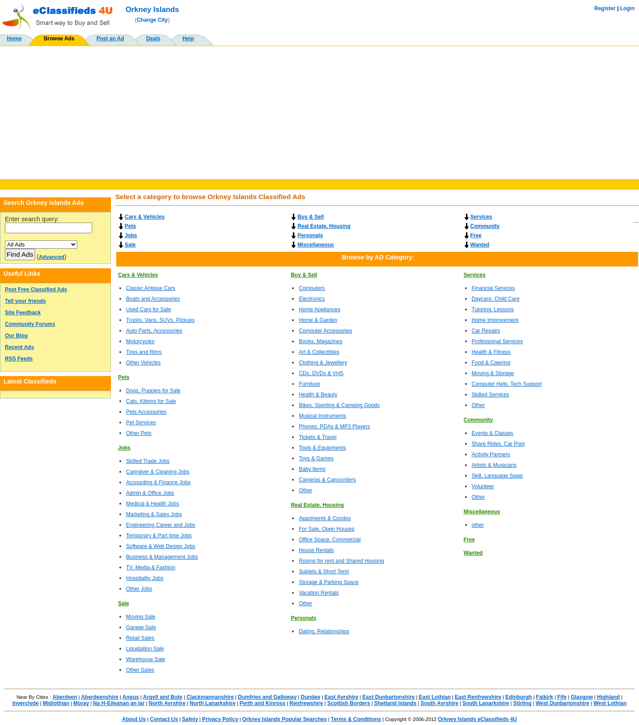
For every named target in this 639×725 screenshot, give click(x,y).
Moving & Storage (493, 373)
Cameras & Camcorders (327, 480)
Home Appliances (319, 309)
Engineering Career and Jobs (160, 525)
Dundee (310, 697)
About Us (134, 719)
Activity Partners (491, 454)
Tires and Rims (144, 352)
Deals (153, 38)
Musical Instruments (322, 416)
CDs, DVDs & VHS (321, 373)
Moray (81, 703)
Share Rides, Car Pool (498, 444)
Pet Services (141, 422)
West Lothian (610, 703)
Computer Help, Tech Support (507, 384)
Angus (130, 697)
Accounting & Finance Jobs (158, 482)
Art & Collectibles (319, 352)
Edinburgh (518, 697)
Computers (312, 288)
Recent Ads (19, 347)
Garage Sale (141, 627)
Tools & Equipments (322, 448)
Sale (130, 245)
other (478, 525)
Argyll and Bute (162, 697)
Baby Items (312, 469)
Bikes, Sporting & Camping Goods (339, 405)
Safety (190, 719)
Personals (310, 235)
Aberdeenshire (99, 697)
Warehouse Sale (145, 659)
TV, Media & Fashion (150, 567)
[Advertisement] (319, 113)
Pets (130, 226)
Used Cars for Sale (148, 309)
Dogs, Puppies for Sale (153, 391)
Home (14, 38)
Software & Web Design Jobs (160, 546)
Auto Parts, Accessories (154, 331)
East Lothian (435, 697)
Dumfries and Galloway (267, 697)
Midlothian (56, 703)
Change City (152, 20)
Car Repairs (486, 331)
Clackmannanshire (210, 697)
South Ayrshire (439, 703)
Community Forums (30, 324)
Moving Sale (140, 617)
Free (475, 235)
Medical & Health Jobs (152, 504)
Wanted (479, 245)
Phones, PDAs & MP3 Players (334, 426)
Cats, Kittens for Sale (151, 401)
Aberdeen (64, 697)
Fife (562, 697)
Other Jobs (139, 589)
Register (604, 8)
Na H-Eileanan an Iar (119, 703)
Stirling (522, 703)
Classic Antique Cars (150, 288)
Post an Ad (110, 38)
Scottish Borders (348, 703)
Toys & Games (316, 458)
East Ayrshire (341, 697)
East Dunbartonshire (389, 697)
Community (485, 226)
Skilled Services (490, 395)
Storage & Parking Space (329, 582)
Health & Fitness (491, 352)
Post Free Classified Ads (36, 289)
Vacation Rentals (319, 593)
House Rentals (316, 550)
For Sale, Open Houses (326, 529)
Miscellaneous (315, 245)
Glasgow (582, 697)
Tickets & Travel (317, 437)
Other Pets (138, 433)
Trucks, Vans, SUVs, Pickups (160, 320)
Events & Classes (492, 433)
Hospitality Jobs (144, 578)
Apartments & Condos (325, 518)
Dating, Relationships (324, 631)
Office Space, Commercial (329, 540)
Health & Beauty (318, 395)
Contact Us (164, 719)
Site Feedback (23, 313)
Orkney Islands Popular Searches (284, 719)
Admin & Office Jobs (150, 493)
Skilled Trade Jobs (148, 461)
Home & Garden (318, 320)
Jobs (131, 235)
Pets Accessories (146, 412)
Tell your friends (25, 301)
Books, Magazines (320, 341)
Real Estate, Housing (323, 226)
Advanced (51, 257)
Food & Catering (491, 363)
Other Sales (140, 670)
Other (305, 490)
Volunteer (483, 486)
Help (188, 38)
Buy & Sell (310, 217)
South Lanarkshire (485, 703)
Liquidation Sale (145, 649)
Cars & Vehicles (145, 217)
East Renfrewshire (478, 697)
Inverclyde (25, 703)
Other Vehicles (143, 363)
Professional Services (497, 341)
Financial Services (493, 288)
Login (627, 8)
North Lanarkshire (212, 703)
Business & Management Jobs (162, 557)
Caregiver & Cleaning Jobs (157, 472)
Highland (608, 697)
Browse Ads (59, 38)
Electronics (312, 299)
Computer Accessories (325, 331)
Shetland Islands (395, 703)
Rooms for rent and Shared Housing (341, 561)
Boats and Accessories (153, 299)
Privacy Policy (220, 719)
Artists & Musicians (494, 465)
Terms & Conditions (356, 719)
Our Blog (16, 336)
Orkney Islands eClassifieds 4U (477, 719)
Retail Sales (140, 638)
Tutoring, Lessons (493, 309)
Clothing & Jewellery (323, 363)
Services (481, 217)
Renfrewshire (306, 703)
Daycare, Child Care (496, 299)
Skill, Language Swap (497, 476)
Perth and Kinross (262, 703)
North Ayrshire (167, 703)
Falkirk (544, 697)
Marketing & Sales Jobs (154, 514)
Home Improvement (495, 320)
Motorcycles (140, 341)
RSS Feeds (19, 359)
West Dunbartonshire (562, 703)
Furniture (309, 384)
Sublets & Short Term (324, 571)
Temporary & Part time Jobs (159, 536)
